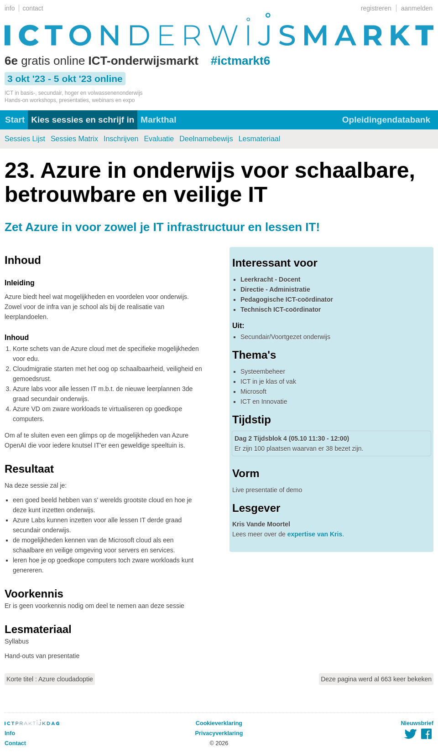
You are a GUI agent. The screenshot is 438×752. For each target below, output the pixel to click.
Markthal (158, 119)
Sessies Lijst (25, 139)
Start (15, 119)
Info (10, 733)
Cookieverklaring (219, 723)
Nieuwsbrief (417, 723)
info (10, 8)
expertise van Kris (315, 534)
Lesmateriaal (260, 139)
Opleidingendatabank (386, 119)
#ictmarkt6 (240, 60)
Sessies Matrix (74, 139)
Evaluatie (159, 139)
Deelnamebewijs (206, 139)
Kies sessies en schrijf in (82, 119)
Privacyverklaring (219, 733)
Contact (15, 743)
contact (33, 8)
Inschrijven (121, 139)
